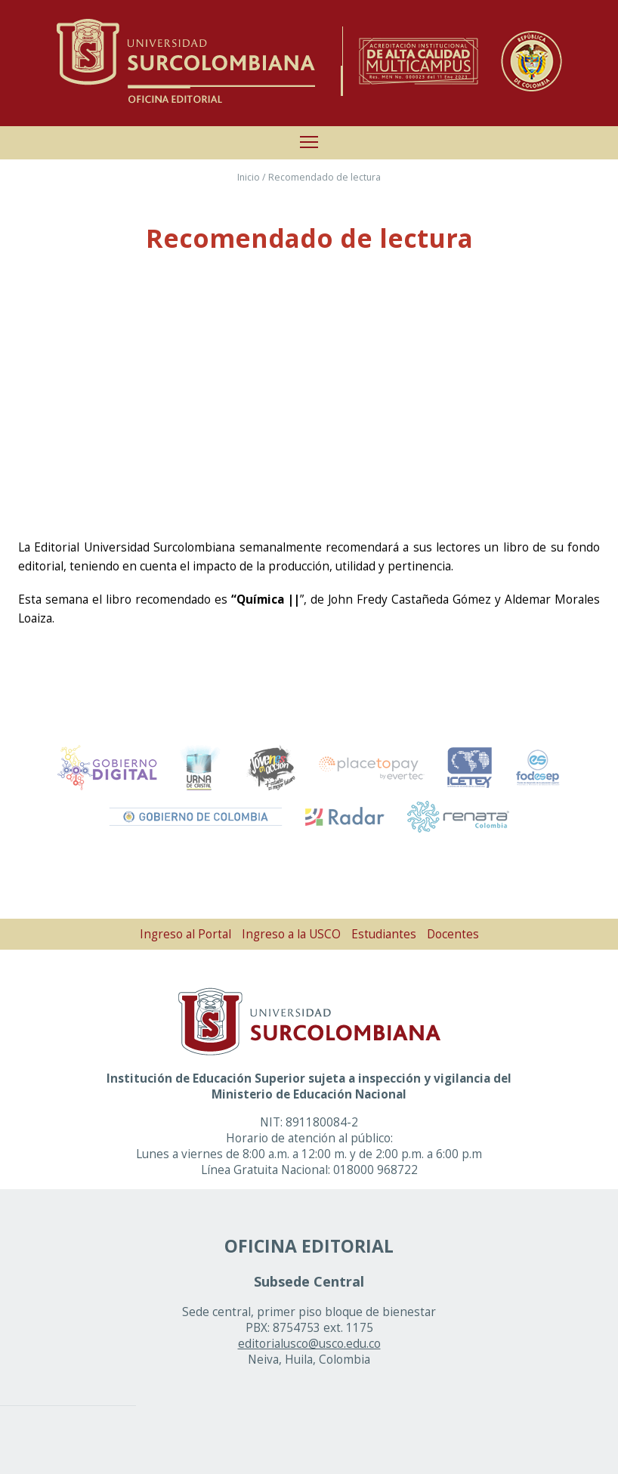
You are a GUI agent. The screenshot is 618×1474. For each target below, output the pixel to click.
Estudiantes (383, 934)
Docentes (453, 934)
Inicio (248, 177)
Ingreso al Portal (185, 934)
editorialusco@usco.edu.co (309, 1344)
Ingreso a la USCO (291, 934)
